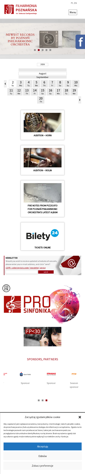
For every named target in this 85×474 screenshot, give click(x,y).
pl (72, 3)
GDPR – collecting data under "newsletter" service (26, 268)
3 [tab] (42, 50)
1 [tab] (35, 50)
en (75, 3)
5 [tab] (50, 50)
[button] (79, 417)
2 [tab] (39, 50)
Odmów (42, 456)
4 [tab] (46, 50)
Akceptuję (42, 446)
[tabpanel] (42, 378)
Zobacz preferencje (42, 465)
